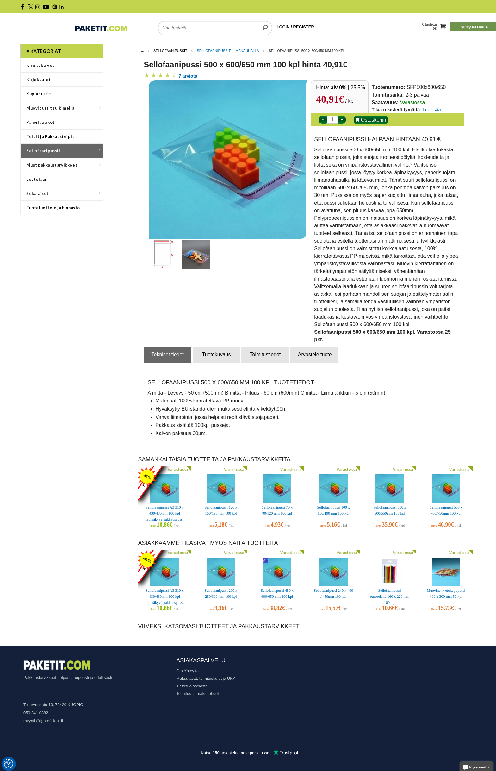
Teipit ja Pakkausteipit (50, 136)
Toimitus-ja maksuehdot (197, 693)
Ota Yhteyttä (187, 670)
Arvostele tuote (315, 354)
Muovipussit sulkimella (63, 108)
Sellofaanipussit (63, 150)
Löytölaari (37, 179)
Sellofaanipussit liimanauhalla (228, 51)
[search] (265, 24)
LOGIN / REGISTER (295, 26)
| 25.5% (348, 87)
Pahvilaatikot (40, 122)
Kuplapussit (38, 93)
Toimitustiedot (265, 354)
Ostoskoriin (370, 120)
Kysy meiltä (476, 767)
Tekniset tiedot (168, 354)
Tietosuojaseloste (192, 686)
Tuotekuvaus (216, 354)
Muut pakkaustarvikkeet (63, 164)
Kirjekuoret (38, 79)
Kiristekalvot (40, 65)
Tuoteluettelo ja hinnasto (53, 207)
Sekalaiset (63, 193)
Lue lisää (432, 109)
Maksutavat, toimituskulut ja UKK (205, 678)
